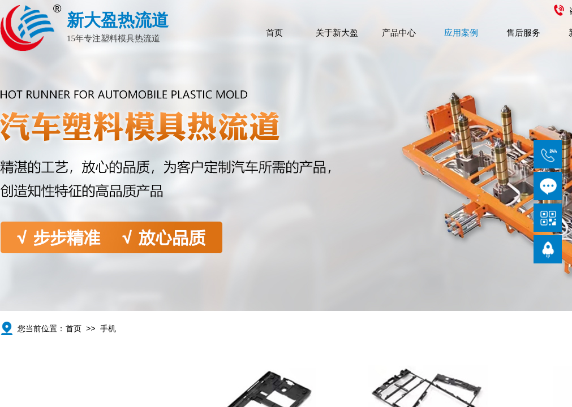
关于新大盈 (337, 32)
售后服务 (523, 32)
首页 (274, 32)
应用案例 (461, 32)
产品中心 (399, 32)
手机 (108, 328)
